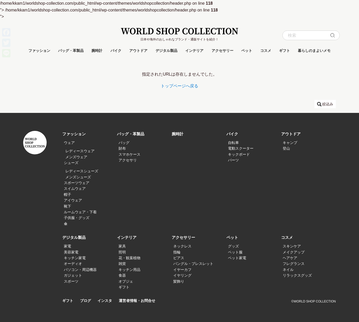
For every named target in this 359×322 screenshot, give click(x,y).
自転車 (233, 143)
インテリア (194, 50)
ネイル (288, 270)
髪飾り (178, 281)
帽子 (67, 194)
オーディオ (73, 264)
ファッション (39, 50)
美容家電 (71, 252)
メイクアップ (294, 252)
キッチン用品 (129, 270)
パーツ (233, 160)
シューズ (71, 163)
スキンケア (292, 246)
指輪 (177, 252)
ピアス (178, 258)
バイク (115, 50)
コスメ (265, 50)
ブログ (86, 301)
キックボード (239, 154)
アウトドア (138, 50)
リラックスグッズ (297, 275)
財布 (122, 148)
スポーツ (71, 281)
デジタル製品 (166, 50)
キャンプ (290, 143)
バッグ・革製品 (71, 50)
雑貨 (122, 264)
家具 (122, 246)
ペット (246, 50)
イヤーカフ (182, 270)
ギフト (284, 50)
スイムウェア (75, 188)
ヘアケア (290, 258)
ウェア (69, 143)
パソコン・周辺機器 (80, 270)
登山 (286, 148)
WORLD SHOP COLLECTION (179, 31)
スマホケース (129, 154)
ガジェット (73, 275)
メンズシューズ (78, 177)
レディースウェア (80, 151)
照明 (122, 252)
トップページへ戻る (179, 86)
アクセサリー (222, 50)
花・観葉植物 (129, 258)
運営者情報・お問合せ (140, 301)
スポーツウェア (76, 183)
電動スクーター (240, 148)
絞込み (327, 104)
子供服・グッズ (76, 218)
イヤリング (182, 275)
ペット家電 (237, 258)
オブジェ (126, 281)
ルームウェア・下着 (80, 212)
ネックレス (182, 246)
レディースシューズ (81, 171)
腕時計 (96, 50)
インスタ (107, 301)
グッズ (233, 246)
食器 (122, 275)
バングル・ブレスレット (193, 264)
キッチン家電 (75, 258)
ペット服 (235, 252)
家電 (67, 246)
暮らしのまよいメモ (314, 50)
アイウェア (73, 200)
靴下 (67, 206)
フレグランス (294, 264)
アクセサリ (128, 160)
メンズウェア (76, 157)
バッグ (124, 143)
